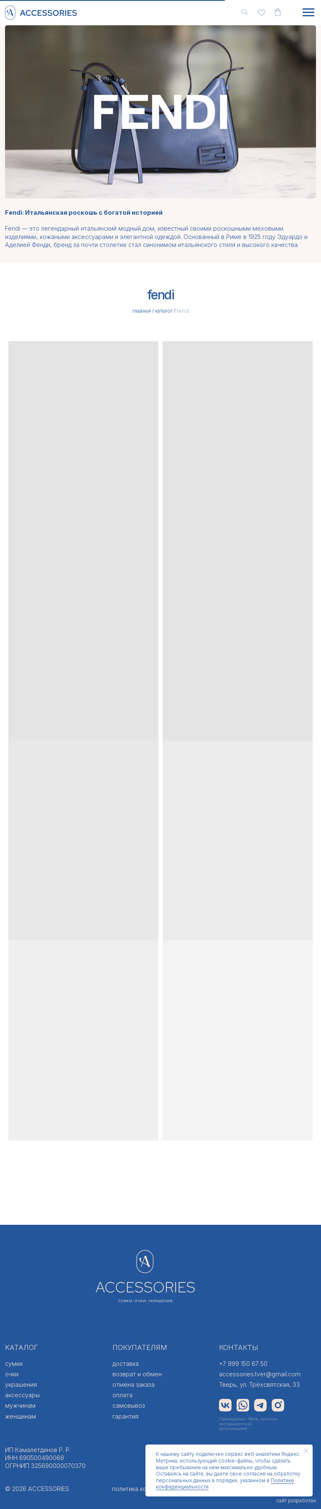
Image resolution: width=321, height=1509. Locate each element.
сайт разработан (296, 1500)
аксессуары (22, 1394)
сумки (14, 1363)
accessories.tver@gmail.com (260, 1374)
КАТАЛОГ (21, 1347)
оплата (122, 1394)
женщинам (20, 1416)
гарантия (125, 1416)
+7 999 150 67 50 (243, 1363)
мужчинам (20, 1405)
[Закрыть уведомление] (306, 1451)
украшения (21, 1384)
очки (11, 1374)
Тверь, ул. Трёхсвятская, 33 (259, 1384)
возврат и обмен (137, 1374)
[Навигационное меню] (308, 12)
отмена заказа (133, 1384)
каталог (164, 311)
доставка (125, 1363)
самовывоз (128, 1405)
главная (141, 311)
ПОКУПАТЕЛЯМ (139, 1347)
